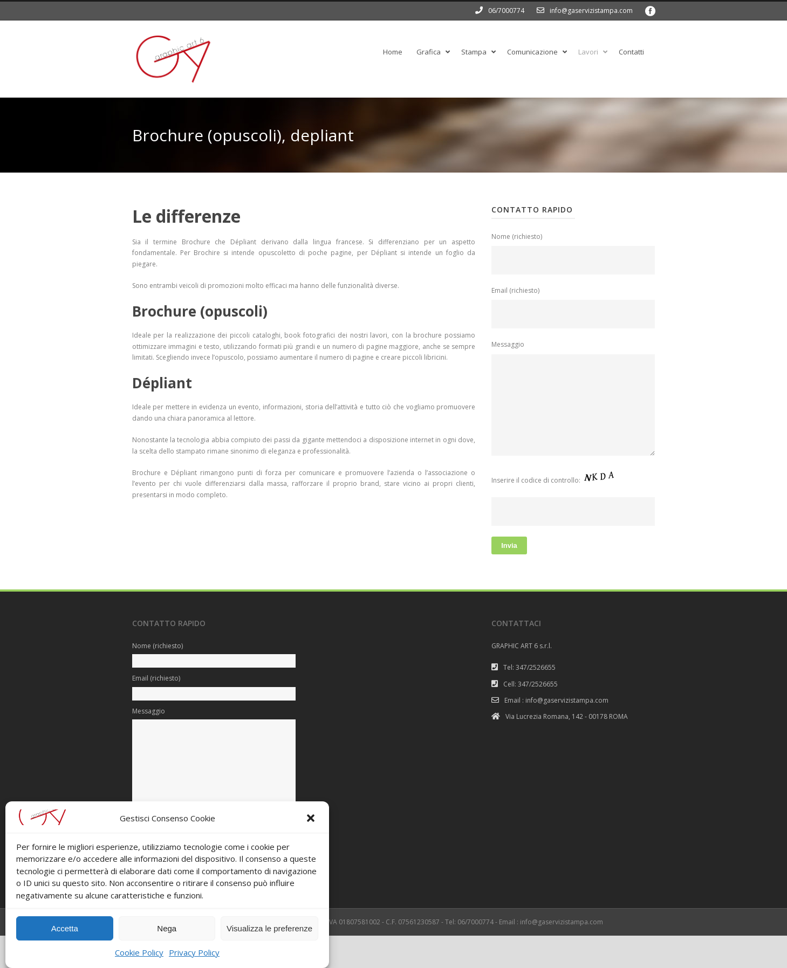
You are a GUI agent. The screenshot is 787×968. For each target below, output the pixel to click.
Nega (166, 942)
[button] (311, 833)
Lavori (588, 52)
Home (392, 52)
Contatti (631, 52)
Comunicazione (532, 52)
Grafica (428, 52)
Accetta (64, 942)
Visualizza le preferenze (269, 942)
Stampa (474, 52)
